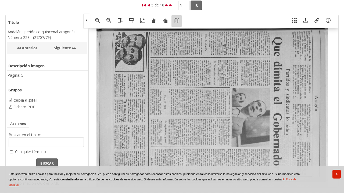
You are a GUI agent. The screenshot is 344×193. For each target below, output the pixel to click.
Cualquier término (30, 151)
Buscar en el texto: (25, 134)
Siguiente (62, 47)
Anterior (29, 47)
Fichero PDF (24, 106)
